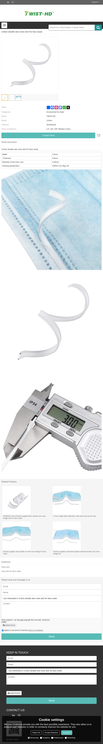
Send (51, 636)
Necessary (33, 738)
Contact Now (48, 135)
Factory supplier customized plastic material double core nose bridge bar (76, 553)
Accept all (67, 733)
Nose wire (5, 567)
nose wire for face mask (11, 571)
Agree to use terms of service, (22, 630)
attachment (9, 625)
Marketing (70, 738)
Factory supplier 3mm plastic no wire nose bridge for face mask (24, 553)
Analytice (45, 738)
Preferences (57, 738)
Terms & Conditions (35, 630)
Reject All (36, 733)
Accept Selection (51, 733)
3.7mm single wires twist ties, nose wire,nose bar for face (74, 516)
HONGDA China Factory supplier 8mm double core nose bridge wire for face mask (24, 517)
